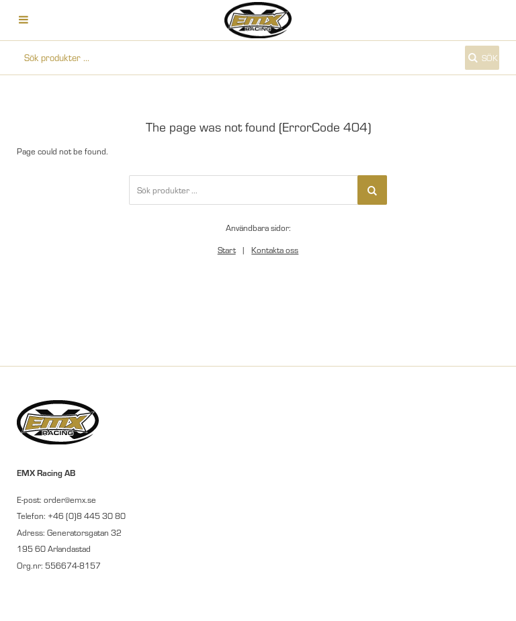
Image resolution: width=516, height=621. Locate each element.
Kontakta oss (274, 249)
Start (227, 249)
